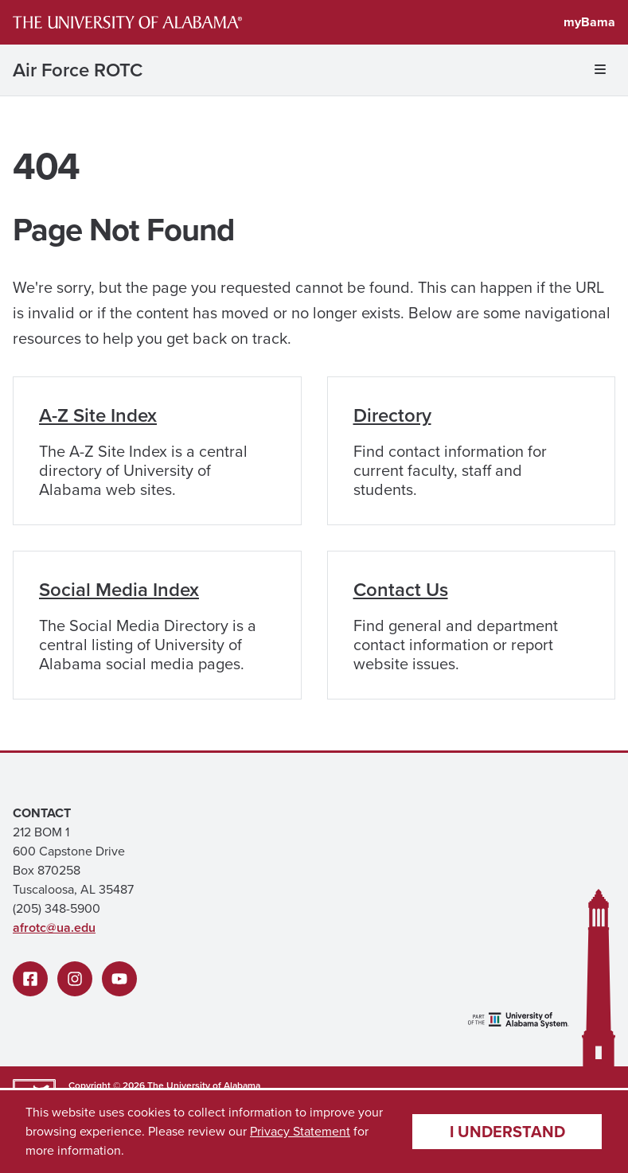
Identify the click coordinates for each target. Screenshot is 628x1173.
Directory (392, 415)
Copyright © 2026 (106, 1085)
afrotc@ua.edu (54, 927)
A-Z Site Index (98, 415)
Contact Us (400, 589)
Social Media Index (119, 589)
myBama (589, 22)
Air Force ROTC (77, 70)
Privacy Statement (300, 1131)
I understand (507, 1132)
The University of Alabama (203, 1085)
